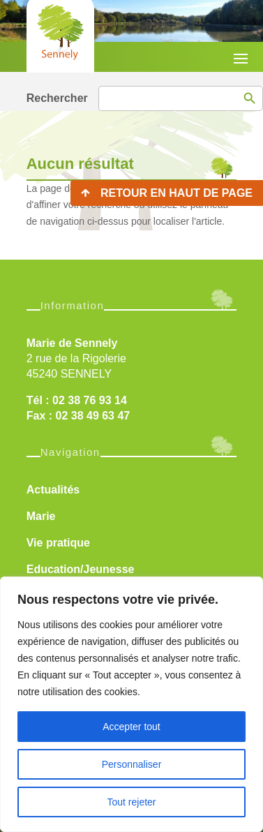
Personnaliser (132, 764)
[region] (131, 704)
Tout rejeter (131, 802)
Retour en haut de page (176, 193)
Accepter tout (131, 726)
